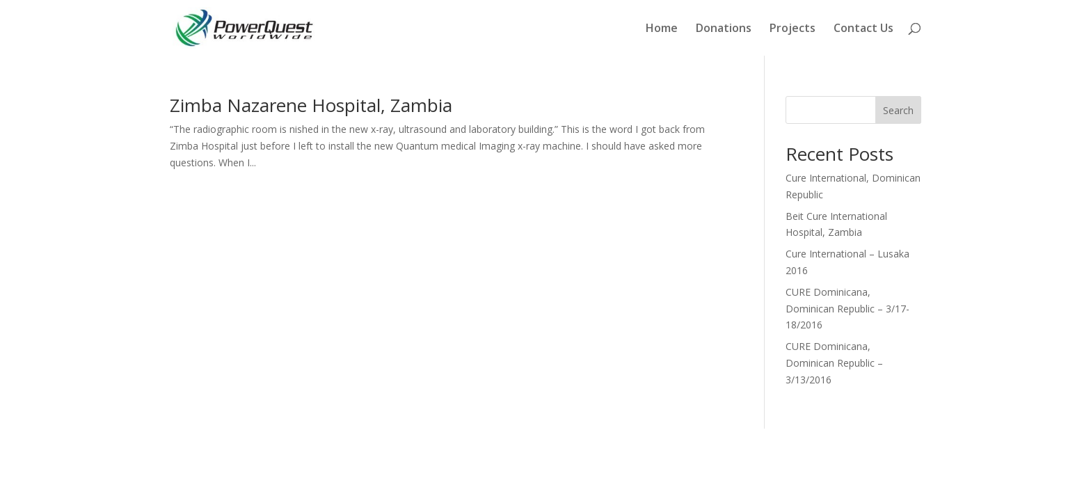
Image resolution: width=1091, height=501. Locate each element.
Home (662, 29)
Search (898, 110)
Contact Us (863, 29)
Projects (792, 29)
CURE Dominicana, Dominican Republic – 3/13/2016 (834, 363)
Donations (723, 29)
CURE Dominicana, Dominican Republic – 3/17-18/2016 (847, 308)
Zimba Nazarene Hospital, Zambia (311, 105)
